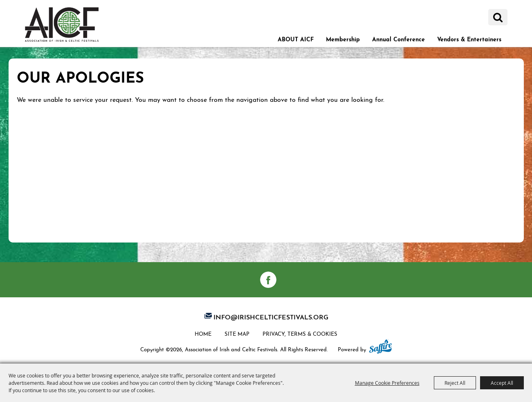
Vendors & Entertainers (469, 38)
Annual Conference (398, 38)
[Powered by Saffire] (380, 347)
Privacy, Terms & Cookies (300, 333)
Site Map (236, 333)
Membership (343, 38)
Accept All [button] (502, 383)
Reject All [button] (454, 383)
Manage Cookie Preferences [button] (387, 383)
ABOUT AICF (296, 38)
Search (498, 17)
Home (203, 333)
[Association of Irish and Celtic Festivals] (62, 24)
